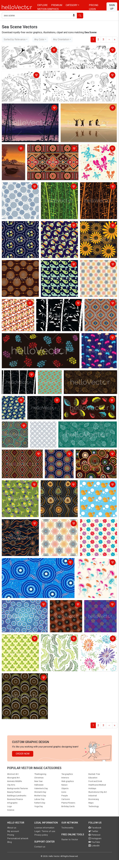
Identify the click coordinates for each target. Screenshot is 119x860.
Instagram (94, 838)
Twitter (93, 831)
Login (92, 9)
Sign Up (112, 7)
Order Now (22, 753)
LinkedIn (94, 845)
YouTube (94, 842)
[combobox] (15, 39)
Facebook (94, 827)
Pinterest (94, 835)
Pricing (93, 5)
